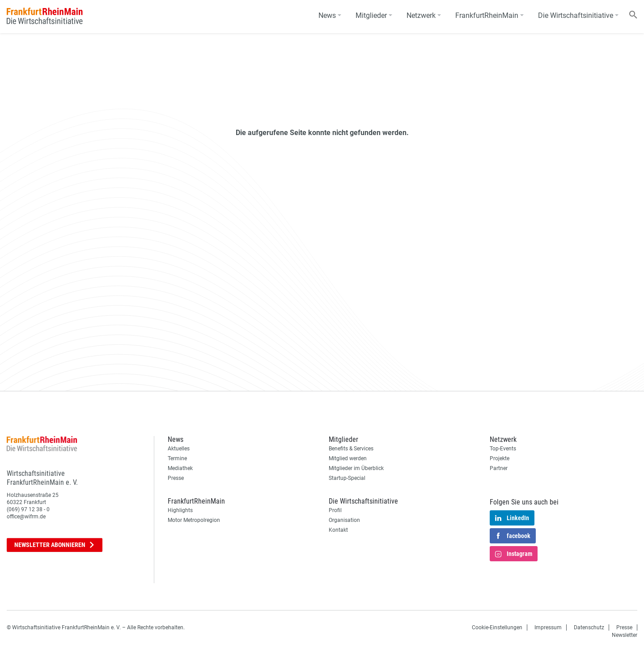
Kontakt (338, 530)
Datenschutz (589, 627)
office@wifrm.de (26, 516)
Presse (176, 478)
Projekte (499, 458)
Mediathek (180, 468)
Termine (177, 458)
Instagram (513, 554)
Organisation (344, 520)
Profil (335, 510)
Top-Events (503, 448)
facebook (512, 536)
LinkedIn (512, 518)
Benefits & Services (351, 448)
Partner (499, 468)
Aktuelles (179, 448)
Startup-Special (347, 478)
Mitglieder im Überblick (356, 468)
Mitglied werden (348, 458)
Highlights (180, 510)
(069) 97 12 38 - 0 (28, 509)
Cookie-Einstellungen (497, 627)
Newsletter (54, 545)
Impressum (548, 627)
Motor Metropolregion (194, 520)
